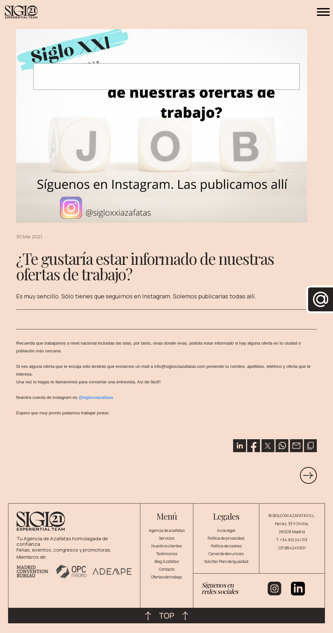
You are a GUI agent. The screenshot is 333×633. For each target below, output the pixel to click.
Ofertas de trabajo (166, 577)
